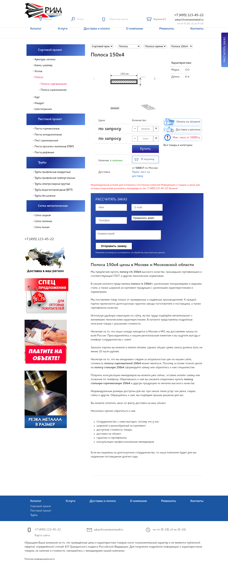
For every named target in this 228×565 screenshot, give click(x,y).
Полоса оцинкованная (53, 90)
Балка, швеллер (43, 65)
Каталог (35, 501)
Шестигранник (43, 109)
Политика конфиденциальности (40, 559)
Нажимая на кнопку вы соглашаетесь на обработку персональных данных (130, 253)
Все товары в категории (178, 145)
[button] (154, 79)
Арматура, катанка (45, 59)
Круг (37, 97)
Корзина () (160, 19)
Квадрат (39, 103)
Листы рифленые (44, 152)
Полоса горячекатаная (53, 84)
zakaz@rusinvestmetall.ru (189, 19)
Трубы (42, 162)
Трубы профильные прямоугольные (55, 178)
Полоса (39, 77)
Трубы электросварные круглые (52, 184)
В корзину (144, 160)
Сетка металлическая (53, 206)
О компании (138, 501)
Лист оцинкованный (46, 140)
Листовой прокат (50, 119)
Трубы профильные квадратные (52, 172)
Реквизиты (168, 501)
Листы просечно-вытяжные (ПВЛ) (54, 146)
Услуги (70, 501)
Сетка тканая (42, 227)
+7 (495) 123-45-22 (189, 15)
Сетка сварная (43, 215)
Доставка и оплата (103, 501)
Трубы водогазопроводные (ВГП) (53, 190)
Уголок (38, 71)
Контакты (196, 501)
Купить (145, 149)
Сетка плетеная (43, 221)
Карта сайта (42, 535)
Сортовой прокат (50, 50)
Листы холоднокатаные (48, 134)
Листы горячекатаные (47, 128)
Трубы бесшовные (45, 195)
